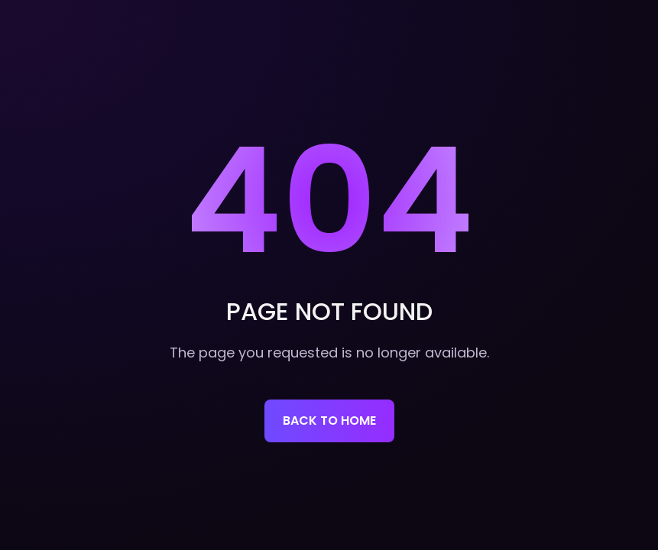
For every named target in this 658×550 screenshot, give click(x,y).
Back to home (329, 420)
